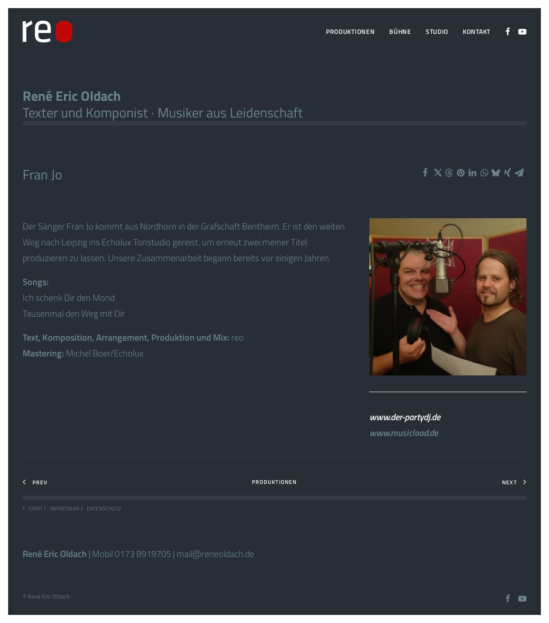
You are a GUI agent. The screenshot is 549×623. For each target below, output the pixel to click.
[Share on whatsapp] (484, 172)
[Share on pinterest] (460, 172)
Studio (437, 31)
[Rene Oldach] (48, 31)
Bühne (400, 31)
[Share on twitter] (437, 172)
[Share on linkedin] (472, 172)
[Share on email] (519, 172)
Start (35, 508)
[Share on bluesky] (495, 172)
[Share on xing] (507, 172)
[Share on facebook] (425, 172)
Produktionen (350, 31)
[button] (508, 31)
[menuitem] (350, 31)
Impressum (64, 508)
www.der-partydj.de (404, 425)
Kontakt (476, 31)
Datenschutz (104, 508)
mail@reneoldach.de (215, 554)
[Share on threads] (448, 173)
